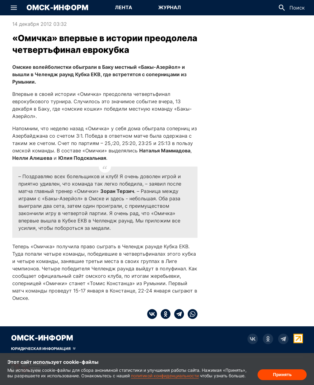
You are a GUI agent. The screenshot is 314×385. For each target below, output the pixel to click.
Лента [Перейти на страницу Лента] (123, 7)
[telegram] (177, 314)
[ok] (163, 314)
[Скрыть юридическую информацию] (43, 348)
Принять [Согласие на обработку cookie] (282, 374)
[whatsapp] (190, 314)
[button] (13, 7)
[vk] (152, 314)
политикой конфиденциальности (165, 375)
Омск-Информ (57, 7)
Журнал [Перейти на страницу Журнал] (169, 7)
